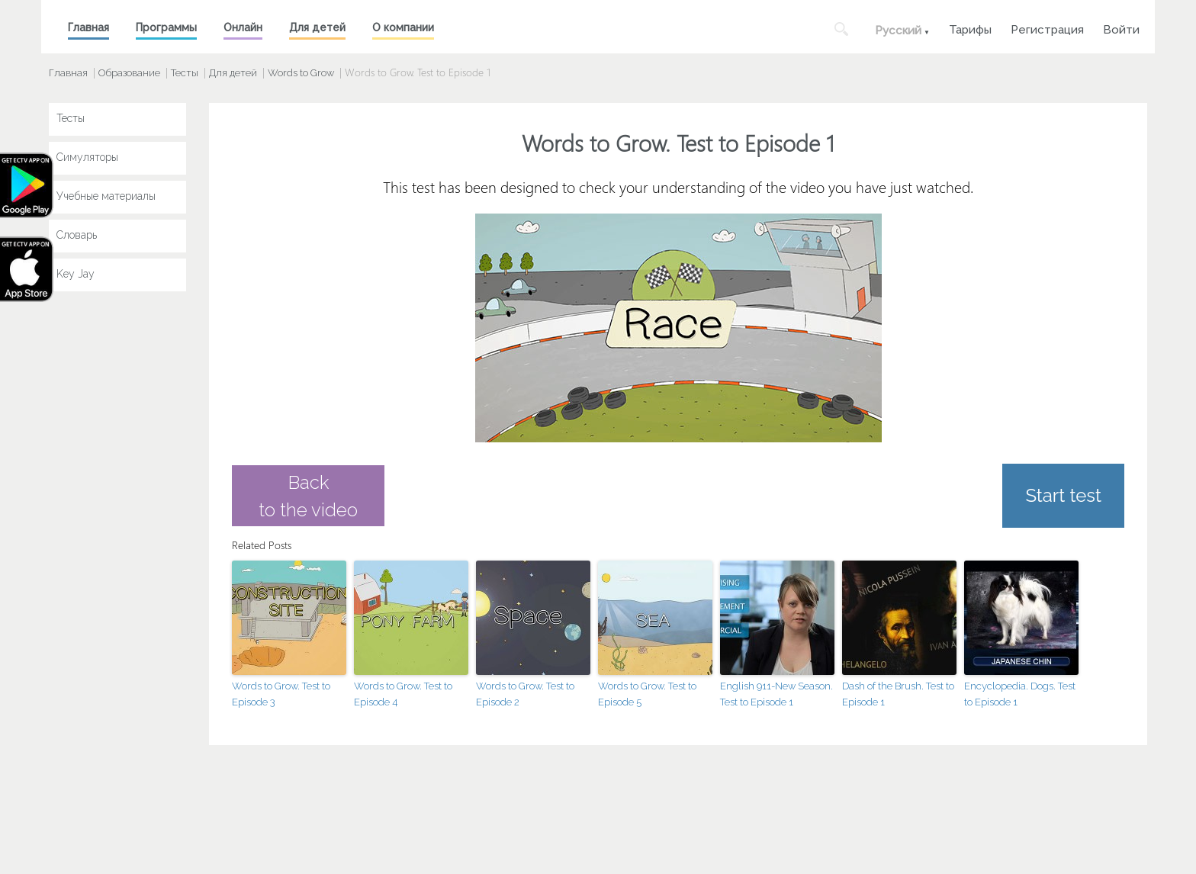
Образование (129, 73)
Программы (166, 27)
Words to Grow (301, 73)
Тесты (184, 73)
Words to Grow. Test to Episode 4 (403, 694)
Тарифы (970, 28)
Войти (1121, 28)
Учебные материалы (106, 196)
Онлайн (242, 27)
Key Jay (75, 274)
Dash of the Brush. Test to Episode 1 (898, 694)
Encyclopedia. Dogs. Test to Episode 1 (1019, 694)
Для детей (317, 27)
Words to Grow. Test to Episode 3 (281, 694)
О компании (403, 27)
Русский (898, 30)
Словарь (76, 235)
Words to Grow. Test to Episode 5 (647, 694)
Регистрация (1047, 28)
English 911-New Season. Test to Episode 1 (776, 694)
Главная (88, 27)
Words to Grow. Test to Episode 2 (525, 694)
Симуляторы (87, 157)
